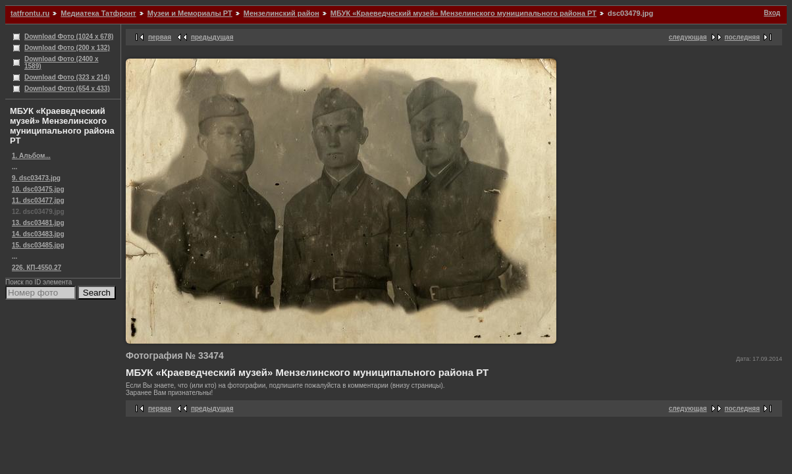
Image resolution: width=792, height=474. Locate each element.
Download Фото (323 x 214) (67, 77)
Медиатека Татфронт (98, 13)
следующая (688, 37)
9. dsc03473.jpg (36, 178)
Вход (772, 12)
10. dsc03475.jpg (38, 189)
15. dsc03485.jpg (38, 245)
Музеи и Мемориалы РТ (189, 13)
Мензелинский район (281, 13)
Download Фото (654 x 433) (67, 88)
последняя (742, 37)
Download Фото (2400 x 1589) (61, 62)
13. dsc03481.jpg (38, 222)
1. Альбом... (31, 155)
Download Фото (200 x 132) (67, 47)
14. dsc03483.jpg (38, 234)
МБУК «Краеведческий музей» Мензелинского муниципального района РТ (463, 13)
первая (159, 37)
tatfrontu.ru (30, 13)
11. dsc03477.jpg (38, 200)
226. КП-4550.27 (36, 267)
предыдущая (212, 37)
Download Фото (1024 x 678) (68, 36)
